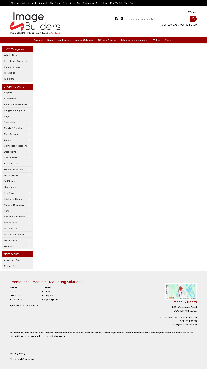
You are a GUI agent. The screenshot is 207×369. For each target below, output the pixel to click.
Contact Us (68, 3)
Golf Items (9, 181)
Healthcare (10, 187)
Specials (15, 3)
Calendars (9, 122)
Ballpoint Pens (12, 67)
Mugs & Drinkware (14, 205)
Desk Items (10, 151)
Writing (156, 40)
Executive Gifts (12, 163)
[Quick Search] (158, 19)
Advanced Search (13, 260)
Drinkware (63, 40)
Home (13, 287)
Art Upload (102, 3)
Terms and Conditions (22, 359)
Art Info (46, 291)
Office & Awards (107, 40)
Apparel (38, 40)
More (168, 40)
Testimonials (41, 3)
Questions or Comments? (24, 305)
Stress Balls (10, 222)
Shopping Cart (50, 299)
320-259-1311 (170, 24)
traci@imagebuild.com (185, 324)
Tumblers (9, 78)
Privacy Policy (17, 353)
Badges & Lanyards (14, 110)
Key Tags (9, 193)
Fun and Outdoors (83, 40)
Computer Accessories (16, 145)
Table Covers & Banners (134, 40)
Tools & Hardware (14, 234)
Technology (10, 228)
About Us (27, 3)
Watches (8, 246)
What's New (10, 55)
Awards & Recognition (16, 104)
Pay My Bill (116, 3)
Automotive (10, 98)
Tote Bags (9, 72)
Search (14, 291)
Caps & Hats (11, 134)
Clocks (7, 140)
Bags (50, 40)
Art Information (85, 3)
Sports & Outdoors (14, 216)
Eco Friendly (11, 157)
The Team (55, 3)
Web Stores (130, 3)
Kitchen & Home (13, 199)
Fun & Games (11, 175)
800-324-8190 (188, 24)
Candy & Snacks (13, 128)
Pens (6, 210)
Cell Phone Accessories (16, 61)
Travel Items (10, 240)
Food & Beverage (13, 169)
